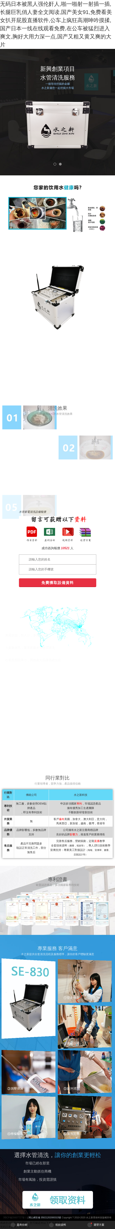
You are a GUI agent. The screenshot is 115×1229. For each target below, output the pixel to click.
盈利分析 (19, 1225)
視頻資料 (57, 1225)
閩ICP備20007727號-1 (15, 1217)
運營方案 (95, 1225)
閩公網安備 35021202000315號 (45, 1217)
